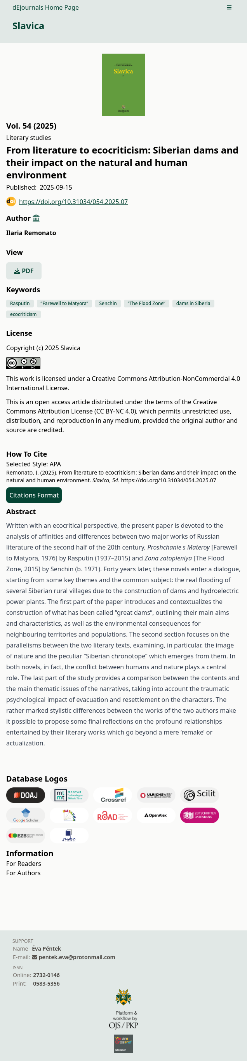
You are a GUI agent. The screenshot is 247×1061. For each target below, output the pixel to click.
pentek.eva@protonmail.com (77, 957)
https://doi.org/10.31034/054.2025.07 (67, 201)
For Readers (23, 863)
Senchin (108, 303)
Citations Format (34, 495)
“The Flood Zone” (146, 303)
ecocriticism (23, 314)
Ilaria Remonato (31, 233)
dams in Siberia (193, 303)
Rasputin (20, 303)
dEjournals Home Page (45, 7)
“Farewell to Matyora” (65, 303)
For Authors (23, 873)
